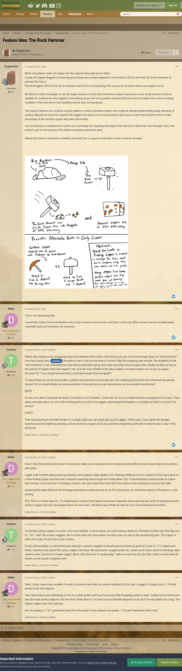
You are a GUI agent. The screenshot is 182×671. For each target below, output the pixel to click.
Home (6, 14)
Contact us (92, 644)
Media (33, 14)
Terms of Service (122, 648)
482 (11, 337)
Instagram (59, 5)
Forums (47, 15)
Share (146, 52)
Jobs (105, 644)
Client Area (75, 14)
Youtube (51, 5)
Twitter (37, 5)
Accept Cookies (141, 662)
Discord (44, 5)
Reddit (30, 5)
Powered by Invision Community (91, 651)
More (90, 14)
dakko (11, 308)
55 (11, 91)
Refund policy (105, 648)
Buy (60, 14)
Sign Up (173, 5)
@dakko (56, 360)
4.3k (11, 375)
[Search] (138, 14)
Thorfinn (11, 349)
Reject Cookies (169, 662)
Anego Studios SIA (74, 648)
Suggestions (37, 54)
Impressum (91, 648)
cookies (22, 662)
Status (114, 644)
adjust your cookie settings (101, 662)
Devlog (20, 14)
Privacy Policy (75, 644)
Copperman (23, 50)
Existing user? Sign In (149, 5)
